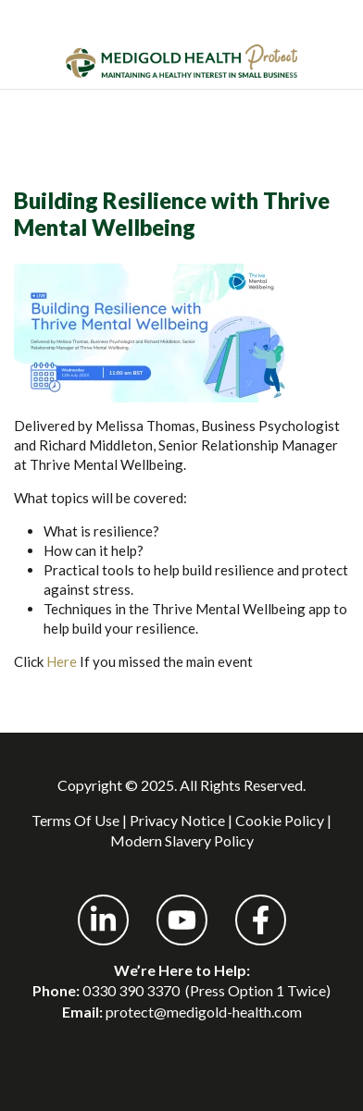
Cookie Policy (279, 820)
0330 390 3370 (131, 990)
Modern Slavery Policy (182, 840)
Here (61, 661)
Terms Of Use (75, 820)
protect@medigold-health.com (204, 1011)
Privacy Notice (177, 820)
